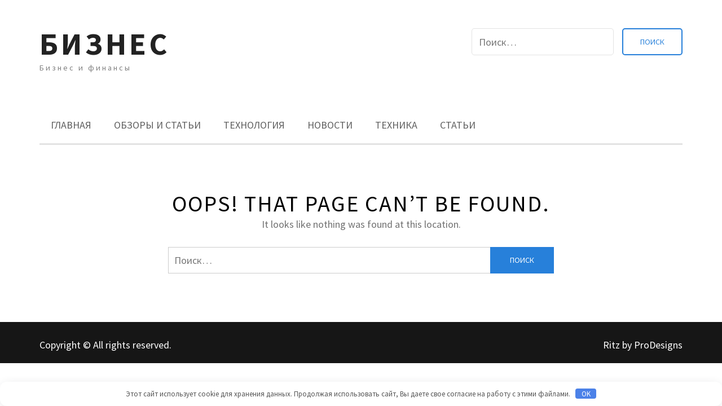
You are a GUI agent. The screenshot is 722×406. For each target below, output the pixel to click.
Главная (71, 124)
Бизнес (104, 43)
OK (586, 394)
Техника (396, 124)
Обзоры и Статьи (157, 124)
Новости (330, 124)
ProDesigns (658, 344)
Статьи (458, 124)
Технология (254, 124)
